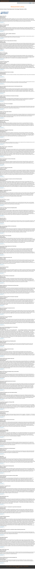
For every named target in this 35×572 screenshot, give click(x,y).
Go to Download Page (2, 58)
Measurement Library (5, 1)
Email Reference (1, 22)
